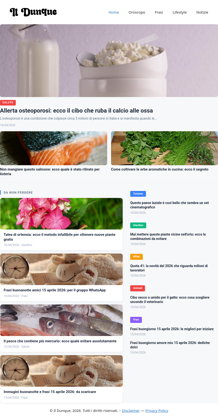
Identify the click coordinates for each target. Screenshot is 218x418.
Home (114, 12)
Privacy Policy (156, 410)
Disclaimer (131, 410)
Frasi (159, 12)
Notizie (202, 12)
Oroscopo (137, 12)
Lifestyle (180, 12)
